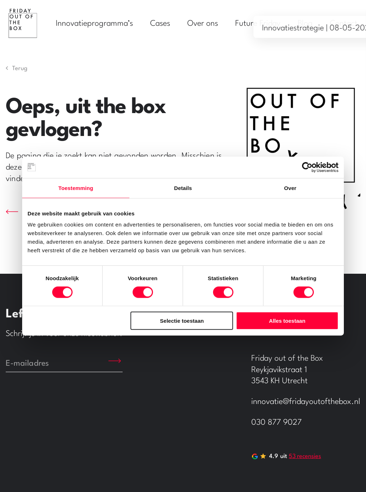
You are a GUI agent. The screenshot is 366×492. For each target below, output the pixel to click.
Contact (343, 24)
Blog (305, 24)
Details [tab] (183, 188)
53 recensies (305, 456)
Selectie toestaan (182, 321)
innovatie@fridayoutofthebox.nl (305, 402)
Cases (160, 24)
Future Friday (258, 24)
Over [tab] (290, 188)
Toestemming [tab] (75, 188)
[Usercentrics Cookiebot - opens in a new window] (307, 167)
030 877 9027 (276, 423)
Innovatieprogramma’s (94, 24)
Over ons (202, 24)
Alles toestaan (287, 321)
